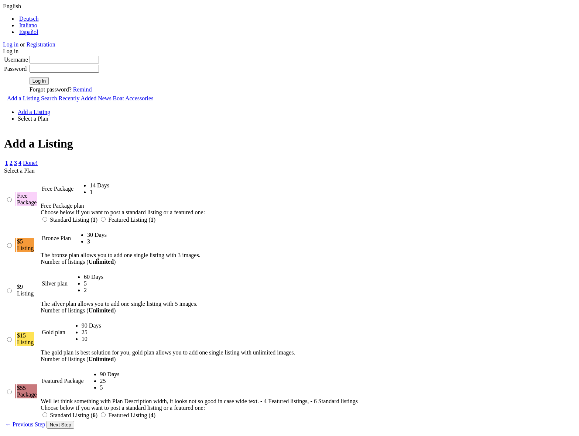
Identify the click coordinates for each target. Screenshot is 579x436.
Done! (30, 163)
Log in (10, 44)
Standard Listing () (70, 220)
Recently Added (78, 98)
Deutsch (28, 18)
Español (28, 32)
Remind (82, 89)
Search (49, 98)
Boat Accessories (133, 98)
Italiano (28, 25)
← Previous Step (25, 424)
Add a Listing (23, 98)
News (104, 98)
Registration (41, 44)
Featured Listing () (128, 220)
